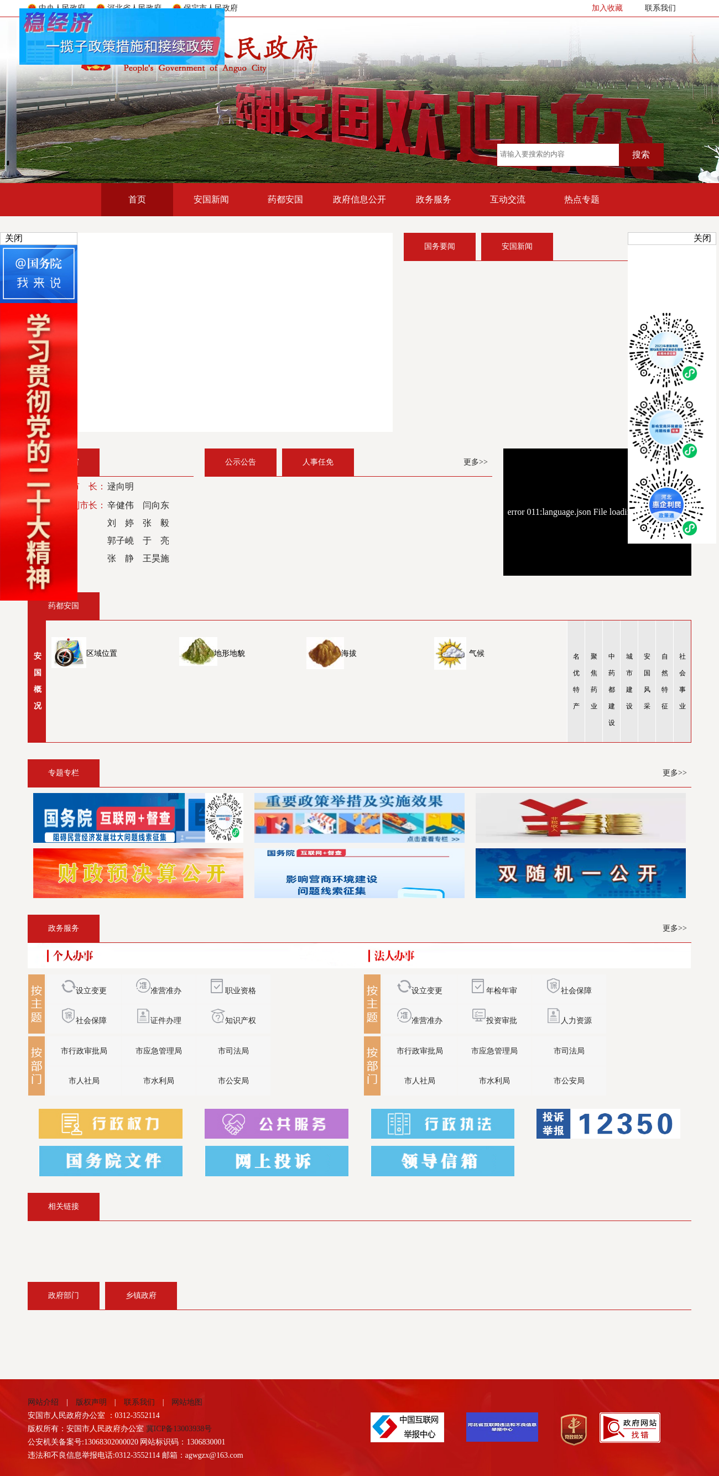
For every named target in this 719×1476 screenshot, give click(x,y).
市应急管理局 (159, 1051)
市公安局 (233, 1081)
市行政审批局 (84, 1051)
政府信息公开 (359, 199)
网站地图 (183, 1402)
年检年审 (501, 991)
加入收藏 (607, 8)
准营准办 (158, 991)
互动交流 (507, 199)
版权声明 (91, 1402)
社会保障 (84, 1020)
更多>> (475, 462)
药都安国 (285, 199)
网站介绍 (47, 1402)
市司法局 (233, 1051)
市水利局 (158, 1081)
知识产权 (233, 1020)
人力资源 (576, 1020)
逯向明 (120, 486)
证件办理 (158, 1020)
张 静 (120, 558)
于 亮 (156, 540)
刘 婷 (120, 523)
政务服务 (433, 199)
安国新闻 (211, 199)
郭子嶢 (120, 540)
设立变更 (84, 991)
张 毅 (156, 523)
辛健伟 (120, 505)
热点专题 (582, 199)
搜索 (641, 154)
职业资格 (233, 991)
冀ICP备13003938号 (179, 1429)
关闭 (14, 238)
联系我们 (660, 8)
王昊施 (156, 558)
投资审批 (501, 1020)
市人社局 (84, 1081)
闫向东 (156, 505)
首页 (137, 199)
